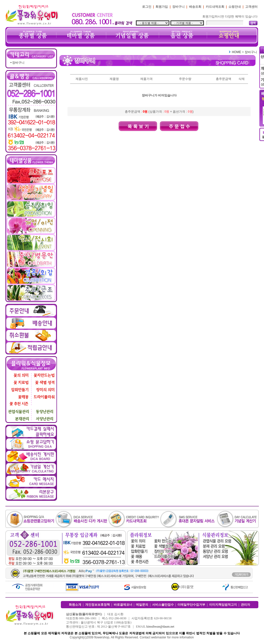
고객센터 (251, 7)
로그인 (146, 7)
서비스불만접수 (163, 604)
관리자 (245, 604)
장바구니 (178, 7)
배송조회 (195, 7)
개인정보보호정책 (97, 604)
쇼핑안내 (234, 7)
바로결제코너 (123, 604)
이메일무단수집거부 (191, 604)
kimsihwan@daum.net (160, 626)
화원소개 (75, 604)
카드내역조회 (215, 7)
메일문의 (142, 604)
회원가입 (161, 7)
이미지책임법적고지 (223, 604)
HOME (236, 52)
